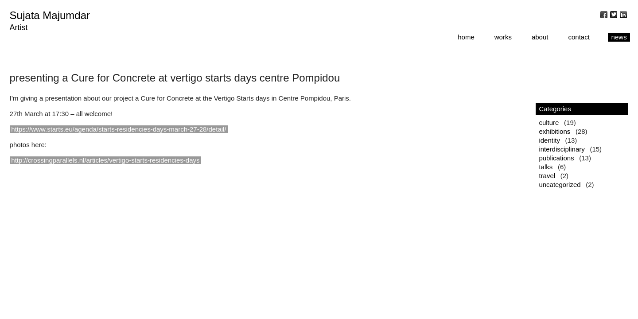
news (619, 37)
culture (549, 122)
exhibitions (554, 131)
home (466, 37)
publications (556, 158)
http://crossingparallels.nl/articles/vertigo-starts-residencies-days (105, 160)
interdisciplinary (561, 149)
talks (545, 167)
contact (578, 37)
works (503, 37)
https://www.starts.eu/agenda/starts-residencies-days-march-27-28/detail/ (118, 129)
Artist (19, 27)
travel (547, 175)
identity (549, 140)
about (540, 37)
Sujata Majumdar (50, 15)
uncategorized (559, 184)
